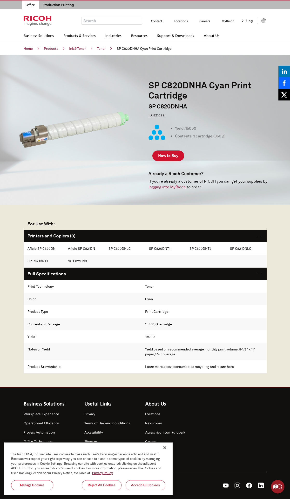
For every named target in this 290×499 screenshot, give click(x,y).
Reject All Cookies (101, 485)
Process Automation (39, 432)
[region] (88, 468)
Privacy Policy (102, 473)
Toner (104, 48)
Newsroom (153, 423)
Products (54, 48)
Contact (156, 21)
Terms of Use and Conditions (107, 423)
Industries (113, 35)
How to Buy (168, 155)
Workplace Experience (41, 414)
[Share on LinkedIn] (284, 71)
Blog (247, 21)
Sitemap (90, 441)
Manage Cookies (32, 485)
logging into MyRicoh (167, 187)
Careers (204, 21)
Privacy (89, 414)
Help (277, 486)
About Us (211, 35)
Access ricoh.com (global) (165, 432)
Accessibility (93, 432)
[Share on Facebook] (284, 83)
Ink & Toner (80, 48)
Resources (139, 35)
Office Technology (38, 441)
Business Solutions (39, 35)
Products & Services (79, 35)
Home (31, 48)
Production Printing (58, 5)
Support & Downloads (175, 35)
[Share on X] (284, 94)
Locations (181, 21)
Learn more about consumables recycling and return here (189, 367)
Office (30, 5)
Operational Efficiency (41, 423)
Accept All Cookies (145, 485)
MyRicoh (228, 21)
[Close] (165, 447)
